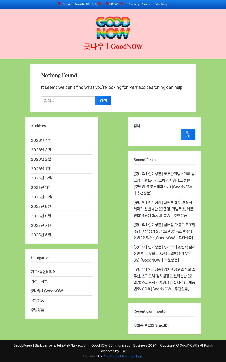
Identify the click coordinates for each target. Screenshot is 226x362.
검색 (137, 126)
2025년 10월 (42, 197)
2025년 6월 (41, 235)
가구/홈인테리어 (43, 272)
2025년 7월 (41, 225)
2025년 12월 (41, 178)
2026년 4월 (41, 140)
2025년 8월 (41, 216)
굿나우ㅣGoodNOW (113, 46)
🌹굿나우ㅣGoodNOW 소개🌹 (79, 4)
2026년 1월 (40, 169)
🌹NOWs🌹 (114, 4)
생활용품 (37, 300)
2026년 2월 (41, 159)
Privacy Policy (139, 4)
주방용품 (37, 310)
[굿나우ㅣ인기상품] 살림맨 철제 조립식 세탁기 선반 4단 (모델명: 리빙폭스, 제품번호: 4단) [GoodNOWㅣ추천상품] (163, 209)
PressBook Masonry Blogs (123, 356)
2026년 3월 (41, 150)
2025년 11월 (41, 187)
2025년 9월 (41, 206)
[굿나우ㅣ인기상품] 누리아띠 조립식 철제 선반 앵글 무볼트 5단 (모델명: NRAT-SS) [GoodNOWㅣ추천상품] (164, 253)
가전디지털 (39, 281)
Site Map (161, 4)
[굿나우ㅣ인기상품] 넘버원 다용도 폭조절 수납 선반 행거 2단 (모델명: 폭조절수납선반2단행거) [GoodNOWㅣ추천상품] (164, 231)
